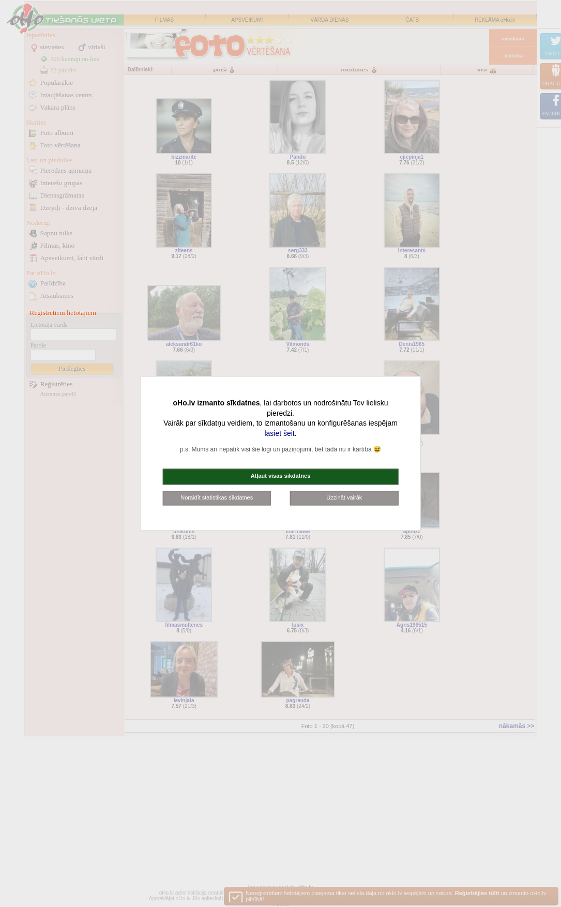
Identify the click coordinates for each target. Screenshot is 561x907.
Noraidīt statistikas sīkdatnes (216, 497)
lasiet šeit (279, 433)
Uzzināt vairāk (344, 497)
